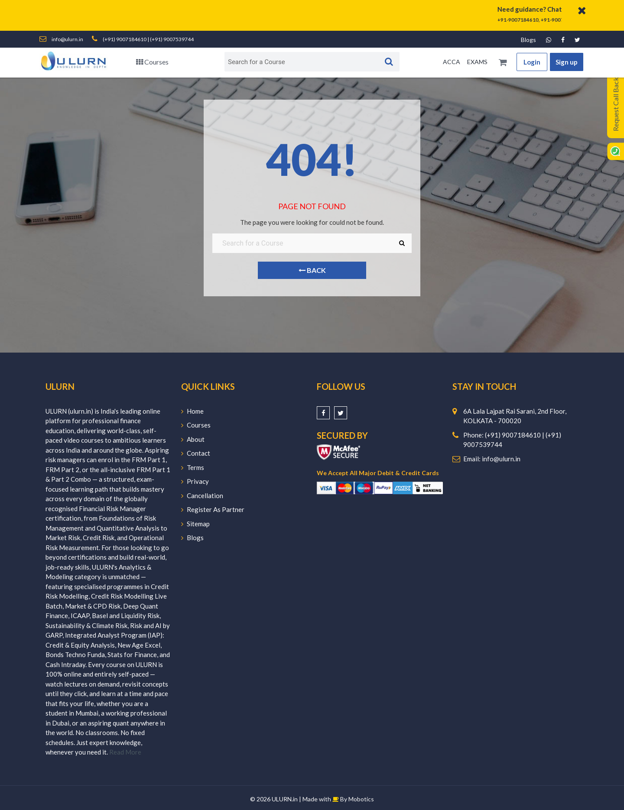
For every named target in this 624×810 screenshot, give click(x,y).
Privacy (195, 481)
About (193, 439)
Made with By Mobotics (338, 799)
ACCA (451, 61)
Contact (195, 453)
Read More (125, 752)
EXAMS (477, 61)
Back (312, 270)
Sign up (567, 62)
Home (192, 411)
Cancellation (202, 495)
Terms (192, 467)
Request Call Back (615, 104)
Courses (152, 62)
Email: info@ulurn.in (491, 459)
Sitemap (195, 524)
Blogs (528, 39)
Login (531, 62)
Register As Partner (212, 509)
